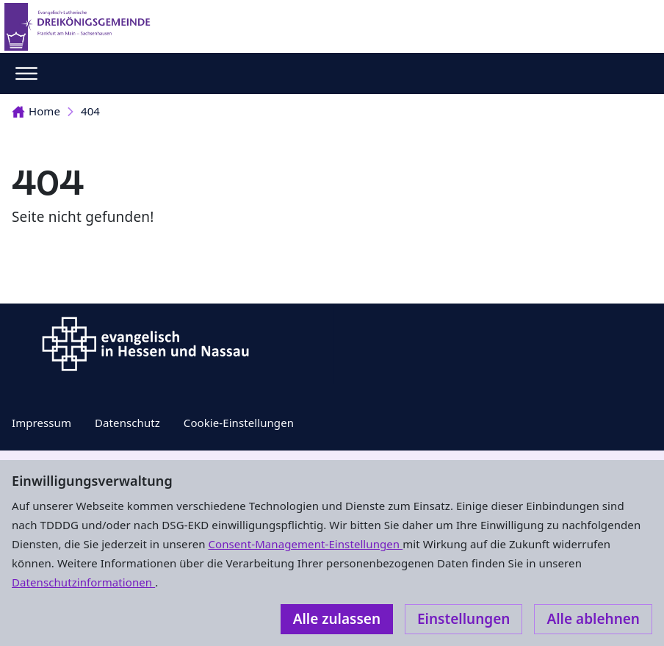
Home (36, 111)
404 (90, 111)
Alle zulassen (336, 618)
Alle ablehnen (593, 618)
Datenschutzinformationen (83, 582)
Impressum (41, 422)
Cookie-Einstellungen (239, 422)
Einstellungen (463, 618)
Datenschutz (127, 422)
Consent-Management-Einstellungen (306, 543)
